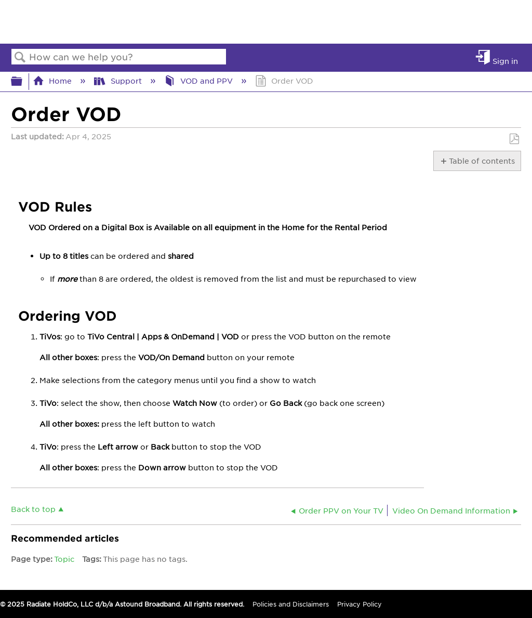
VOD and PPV (199, 80)
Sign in (505, 60)
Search (20, 57)
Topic (64, 558)
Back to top (33, 508)
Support (118, 80)
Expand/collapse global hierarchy (23, 81)
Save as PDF (514, 139)
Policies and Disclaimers (290, 604)
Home (53, 80)
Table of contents (481, 160)
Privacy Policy (359, 604)
